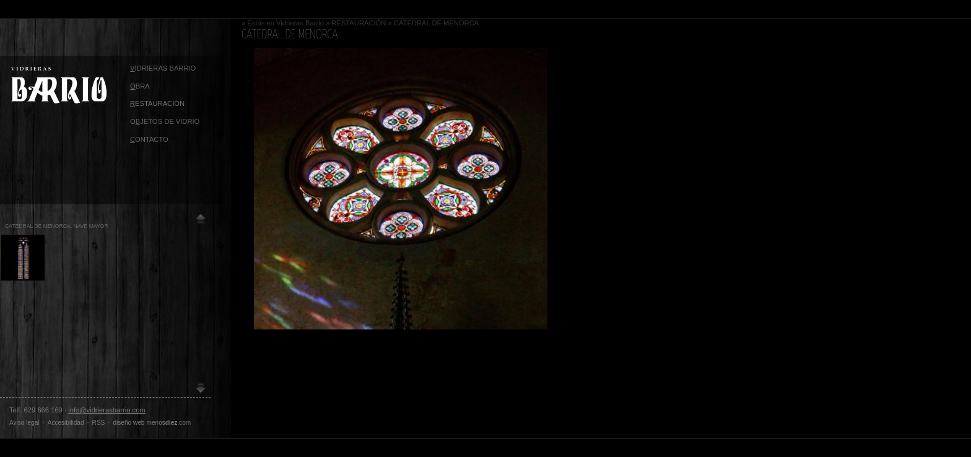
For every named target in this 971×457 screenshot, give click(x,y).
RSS (98, 422)
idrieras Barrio (163, 68)
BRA (140, 86)
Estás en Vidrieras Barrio (285, 23)
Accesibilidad (66, 422)
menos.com (169, 422)
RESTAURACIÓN (358, 23)
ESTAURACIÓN (157, 103)
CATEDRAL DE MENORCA (436, 23)
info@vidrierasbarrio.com (107, 410)
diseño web (128, 422)
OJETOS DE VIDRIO (164, 121)
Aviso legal (24, 422)
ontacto (149, 139)
